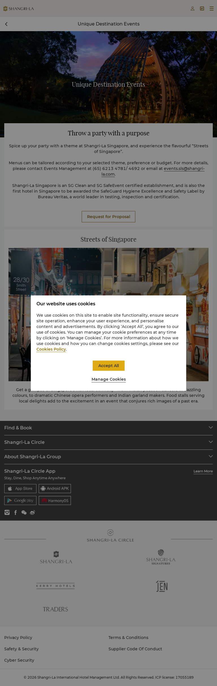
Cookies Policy (51, 349)
